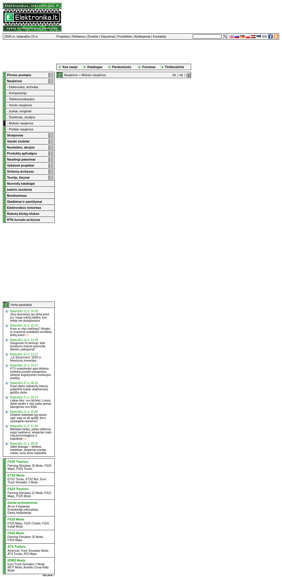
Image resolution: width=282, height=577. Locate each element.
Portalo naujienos (21, 129)
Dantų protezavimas (22, 502)
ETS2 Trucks (15, 479)
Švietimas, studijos (22, 117)
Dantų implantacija (19, 512)
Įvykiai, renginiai (20, 111)
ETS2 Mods (15, 475)
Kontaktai (159, 36)
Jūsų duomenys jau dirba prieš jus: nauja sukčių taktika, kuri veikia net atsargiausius (29, 317)
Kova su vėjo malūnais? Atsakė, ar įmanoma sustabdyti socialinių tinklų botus (31, 332)
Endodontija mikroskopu (22, 509)
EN (264, 36)
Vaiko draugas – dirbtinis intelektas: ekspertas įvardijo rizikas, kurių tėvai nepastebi (28, 450)
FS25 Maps (14, 523)
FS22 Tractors (17, 489)
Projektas (63, 36)
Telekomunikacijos (22, 99)
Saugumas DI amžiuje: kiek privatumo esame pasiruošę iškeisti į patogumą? (27, 346)
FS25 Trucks (24, 468)
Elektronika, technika (23, 87)
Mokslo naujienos (21, 123)
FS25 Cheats (32, 523)
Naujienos (71, 75)
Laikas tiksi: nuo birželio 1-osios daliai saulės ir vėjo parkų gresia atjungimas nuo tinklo (30, 403)
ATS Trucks (14, 553)
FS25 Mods (23, 496)
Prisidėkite (124, 36)
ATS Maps (30, 553)
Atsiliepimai (142, 36)
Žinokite (92, 36)
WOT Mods (14, 567)
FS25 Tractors (17, 461)
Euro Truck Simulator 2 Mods (26, 481)
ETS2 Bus (32, 479)
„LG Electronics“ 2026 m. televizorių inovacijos (26, 359)
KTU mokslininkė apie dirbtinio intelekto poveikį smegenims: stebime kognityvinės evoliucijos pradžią (30, 373)
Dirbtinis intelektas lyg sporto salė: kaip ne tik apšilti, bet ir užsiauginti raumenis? (28, 418)
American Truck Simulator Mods (27, 550)
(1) (26, 335)
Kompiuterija (17, 93)
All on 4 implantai (18, 506)
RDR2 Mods (16, 560)
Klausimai (108, 36)
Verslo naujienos (20, 105)
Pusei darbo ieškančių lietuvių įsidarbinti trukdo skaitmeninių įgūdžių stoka (29, 389)
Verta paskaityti (21, 304)
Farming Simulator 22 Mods (25, 493)
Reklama (78, 36)
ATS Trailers (16, 546)
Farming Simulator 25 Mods (25, 465)
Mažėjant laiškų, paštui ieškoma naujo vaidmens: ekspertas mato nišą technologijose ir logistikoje (31, 434)
